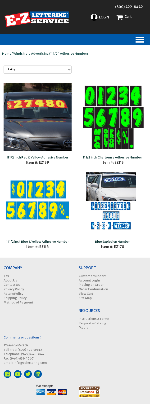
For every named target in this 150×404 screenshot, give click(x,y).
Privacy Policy (14, 289)
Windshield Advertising (31, 54)
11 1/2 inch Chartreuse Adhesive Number (112, 157)
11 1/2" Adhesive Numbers (69, 54)
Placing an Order (91, 285)
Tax (6, 276)
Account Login (89, 280)
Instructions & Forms (94, 319)
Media (83, 327)
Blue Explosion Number (112, 242)
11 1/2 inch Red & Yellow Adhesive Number (37, 157)
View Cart (86, 294)
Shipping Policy (15, 298)
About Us (10, 280)
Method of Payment (18, 302)
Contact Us (12, 285)
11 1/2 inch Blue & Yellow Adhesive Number (37, 242)
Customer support (92, 276)
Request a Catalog (92, 323)
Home (6, 54)
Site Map (85, 298)
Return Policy (13, 294)
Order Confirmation (93, 289)
